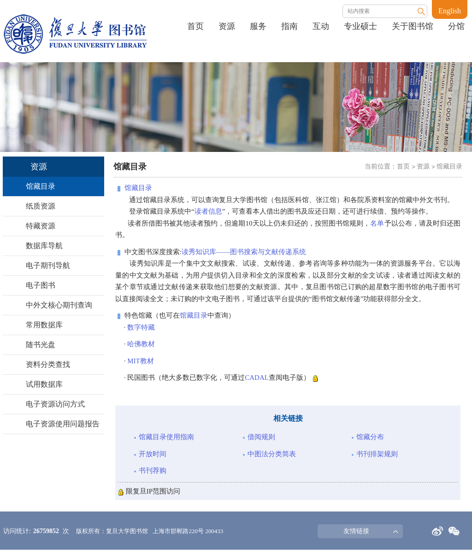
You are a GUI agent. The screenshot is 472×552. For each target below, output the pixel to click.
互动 (321, 26)
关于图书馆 (412, 26)
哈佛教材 (141, 344)
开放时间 (152, 454)
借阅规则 (261, 437)
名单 (377, 223)
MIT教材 (140, 361)
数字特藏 (141, 327)
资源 (226, 26)
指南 (289, 26)
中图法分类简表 (272, 454)
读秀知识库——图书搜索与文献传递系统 (244, 252)
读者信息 (208, 211)
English (449, 11)
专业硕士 (360, 26)
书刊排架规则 (377, 454)
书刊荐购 (152, 470)
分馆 (456, 26)
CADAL (257, 377)
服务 (258, 26)
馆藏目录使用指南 (166, 437)
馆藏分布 (370, 437)
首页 (195, 26)
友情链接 (356, 531)
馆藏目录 (449, 166)
